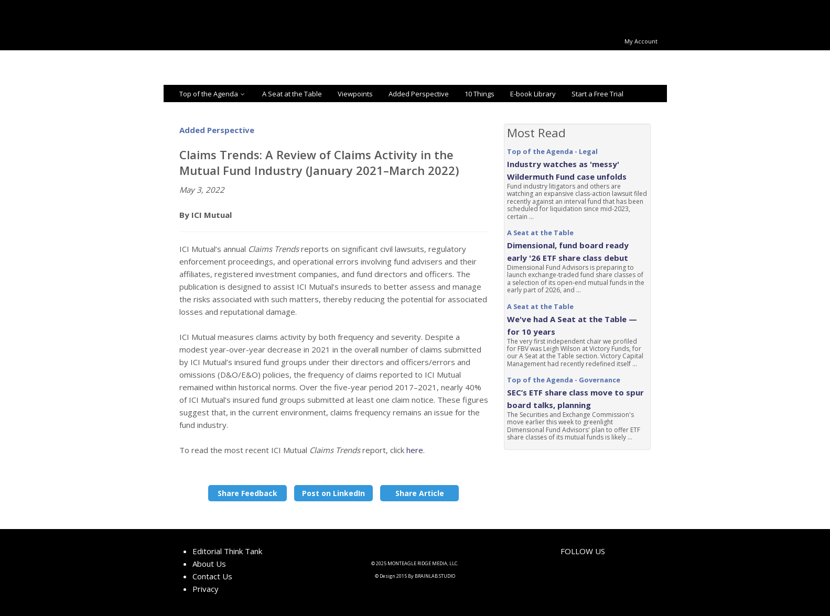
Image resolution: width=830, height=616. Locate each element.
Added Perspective (419, 93)
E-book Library (533, 93)
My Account (640, 41)
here (414, 450)
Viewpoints (355, 93)
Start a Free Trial (597, 93)
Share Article (419, 493)
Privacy (205, 589)
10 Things (479, 93)
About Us (209, 563)
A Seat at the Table (292, 93)
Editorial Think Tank (227, 551)
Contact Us (212, 576)
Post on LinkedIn (333, 493)
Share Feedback (247, 493)
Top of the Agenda (212, 93)
